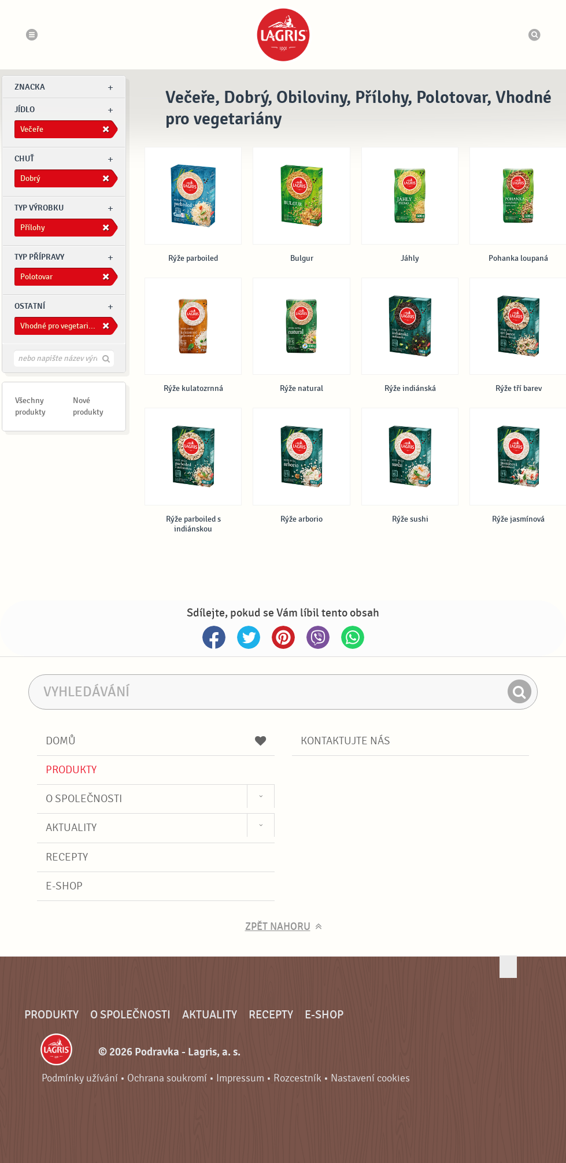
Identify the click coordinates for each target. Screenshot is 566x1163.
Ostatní (29, 306)
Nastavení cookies (370, 1078)
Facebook (213, 637)
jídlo (24, 110)
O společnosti (84, 798)
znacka (29, 87)
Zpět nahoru (277, 927)
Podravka (283, 35)
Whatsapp (352, 637)
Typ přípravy (39, 257)
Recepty (67, 857)
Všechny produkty (30, 406)
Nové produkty (88, 406)
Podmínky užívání (80, 1078)
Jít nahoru (508, 966)
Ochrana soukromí (167, 1078)
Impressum (240, 1078)
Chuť (24, 159)
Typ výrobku (39, 208)
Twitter (248, 637)
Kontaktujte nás (345, 740)
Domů (156, 740)
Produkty (71, 769)
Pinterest (283, 637)
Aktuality (71, 827)
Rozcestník (297, 1078)
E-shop (64, 886)
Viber (318, 637)
